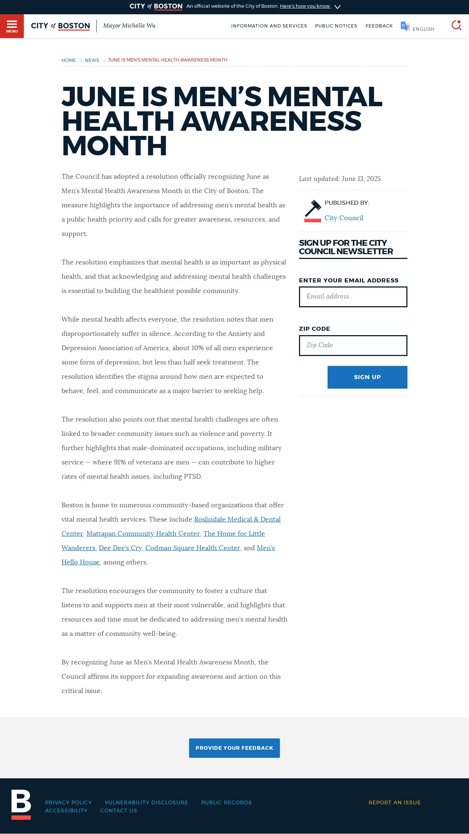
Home (69, 60)
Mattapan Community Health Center (143, 534)
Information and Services (269, 26)
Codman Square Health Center (192, 548)
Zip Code (314, 329)
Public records (226, 802)
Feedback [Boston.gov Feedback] (379, 26)
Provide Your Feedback (234, 748)
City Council (344, 218)
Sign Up (367, 377)
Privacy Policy (68, 802)
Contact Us (118, 810)
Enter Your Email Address (349, 280)
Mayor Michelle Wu (129, 26)
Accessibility (66, 810)
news (92, 60)
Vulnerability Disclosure (146, 802)
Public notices (336, 26)
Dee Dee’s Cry (120, 548)
